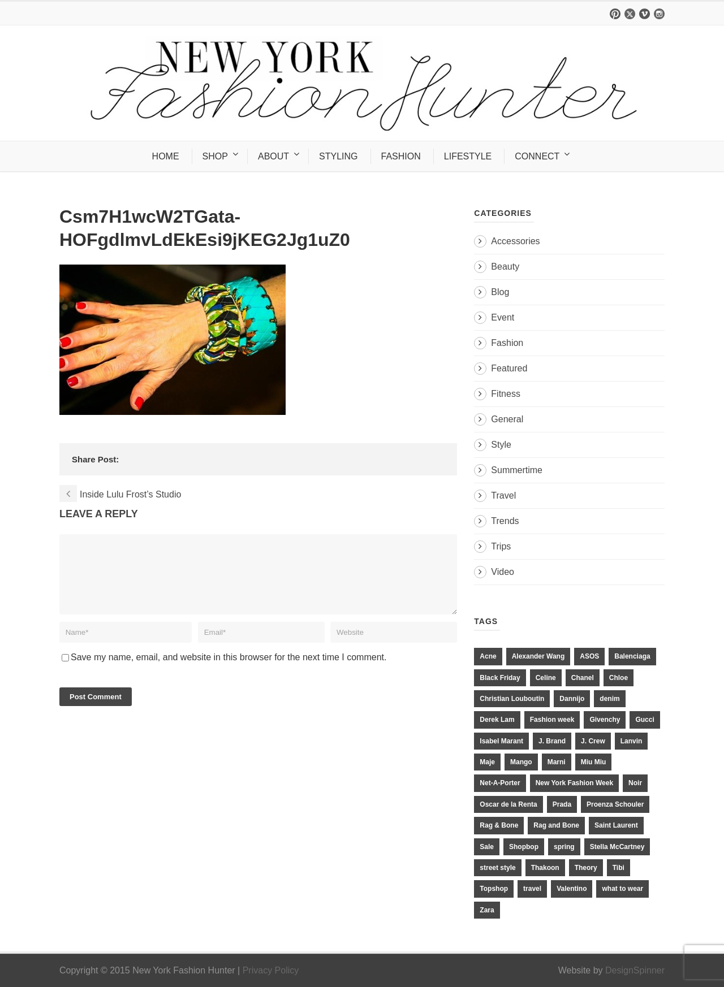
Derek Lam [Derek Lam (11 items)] (497, 720)
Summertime (516, 470)
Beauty (505, 266)
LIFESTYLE (468, 156)
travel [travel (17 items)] (532, 889)
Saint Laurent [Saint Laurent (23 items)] (616, 825)
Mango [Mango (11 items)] (521, 762)
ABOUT (273, 156)
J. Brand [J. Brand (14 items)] (552, 741)
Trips (501, 546)
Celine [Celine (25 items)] (546, 678)
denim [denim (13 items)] (609, 699)
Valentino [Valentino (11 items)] (572, 889)
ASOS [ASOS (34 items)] (589, 656)
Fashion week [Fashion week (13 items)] (552, 720)
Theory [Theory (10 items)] (586, 868)
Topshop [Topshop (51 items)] (494, 889)
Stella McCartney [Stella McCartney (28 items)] (617, 847)
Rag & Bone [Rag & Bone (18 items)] (499, 825)
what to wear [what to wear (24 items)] (622, 889)
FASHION (401, 156)
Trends (505, 521)
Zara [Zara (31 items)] (487, 910)
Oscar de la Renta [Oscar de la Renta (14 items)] (508, 804)
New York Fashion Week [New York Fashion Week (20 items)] (574, 783)
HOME (165, 156)
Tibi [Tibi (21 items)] (618, 868)
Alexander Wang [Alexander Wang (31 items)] (538, 656)
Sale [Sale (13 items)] (487, 847)
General (507, 419)
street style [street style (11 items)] (497, 868)
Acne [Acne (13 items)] (488, 656)
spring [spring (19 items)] (564, 847)
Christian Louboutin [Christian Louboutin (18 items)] (512, 699)
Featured (509, 368)
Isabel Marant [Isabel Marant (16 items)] (501, 741)
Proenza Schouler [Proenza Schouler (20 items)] (615, 804)
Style (501, 444)
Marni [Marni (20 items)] (557, 762)
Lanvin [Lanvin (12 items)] (631, 741)
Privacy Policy (271, 970)
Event (502, 317)
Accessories (515, 241)
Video (502, 572)
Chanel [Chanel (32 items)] (582, 678)
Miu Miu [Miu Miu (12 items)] (593, 762)
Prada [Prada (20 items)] (562, 804)
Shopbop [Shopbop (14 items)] (523, 847)
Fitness (505, 394)
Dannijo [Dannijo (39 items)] (571, 699)
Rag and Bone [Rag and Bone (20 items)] (556, 825)
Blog (500, 292)
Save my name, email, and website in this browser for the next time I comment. (228, 671)
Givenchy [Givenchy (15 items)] (604, 720)
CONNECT (537, 156)
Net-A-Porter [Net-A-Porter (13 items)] (500, 783)
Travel (503, 495)
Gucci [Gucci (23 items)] (644, 720)
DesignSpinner (635, 970)
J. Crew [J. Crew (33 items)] (593, 741)
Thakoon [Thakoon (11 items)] (545, 868)
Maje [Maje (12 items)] (487, 762)
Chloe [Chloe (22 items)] (618, 678)
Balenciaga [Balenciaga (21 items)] (632, 656)
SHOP (215, 156)
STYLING (338, 156)
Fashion (507, 343)
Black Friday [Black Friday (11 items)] (500, 678)
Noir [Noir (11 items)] (635, 783)
